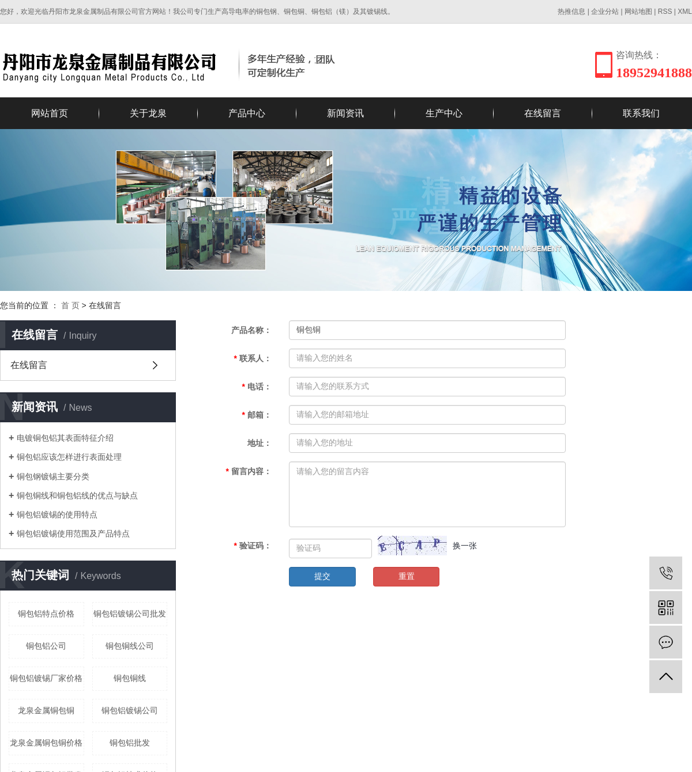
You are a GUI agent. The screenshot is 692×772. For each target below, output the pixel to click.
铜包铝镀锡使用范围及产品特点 (73, 533)
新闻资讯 (345, 113)
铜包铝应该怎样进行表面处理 (69, 456)
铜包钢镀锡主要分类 (53, 476)
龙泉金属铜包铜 (46, 710)
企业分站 (605, 11)
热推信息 (571, 11)
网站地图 (638, 11)
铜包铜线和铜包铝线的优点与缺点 (77, 495)
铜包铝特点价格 (46, 613)
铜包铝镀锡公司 (129, 710)
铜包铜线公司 (130, 645)
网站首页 (49, 113)
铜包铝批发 (130, 742)
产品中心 (246, 113)
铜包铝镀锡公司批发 (129, 613)
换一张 (465, 545)
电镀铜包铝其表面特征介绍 (65, 437)
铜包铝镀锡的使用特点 (57, 514)
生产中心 (444, 113)
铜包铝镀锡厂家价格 (46, 678)
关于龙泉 (148, 113)
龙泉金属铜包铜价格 (46, 742)
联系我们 (641, 113)
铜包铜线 (130, 678)
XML (685, 11)
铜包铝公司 (46, 645)
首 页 (70, 305)
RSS (665, 11)
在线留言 (542, 113)
